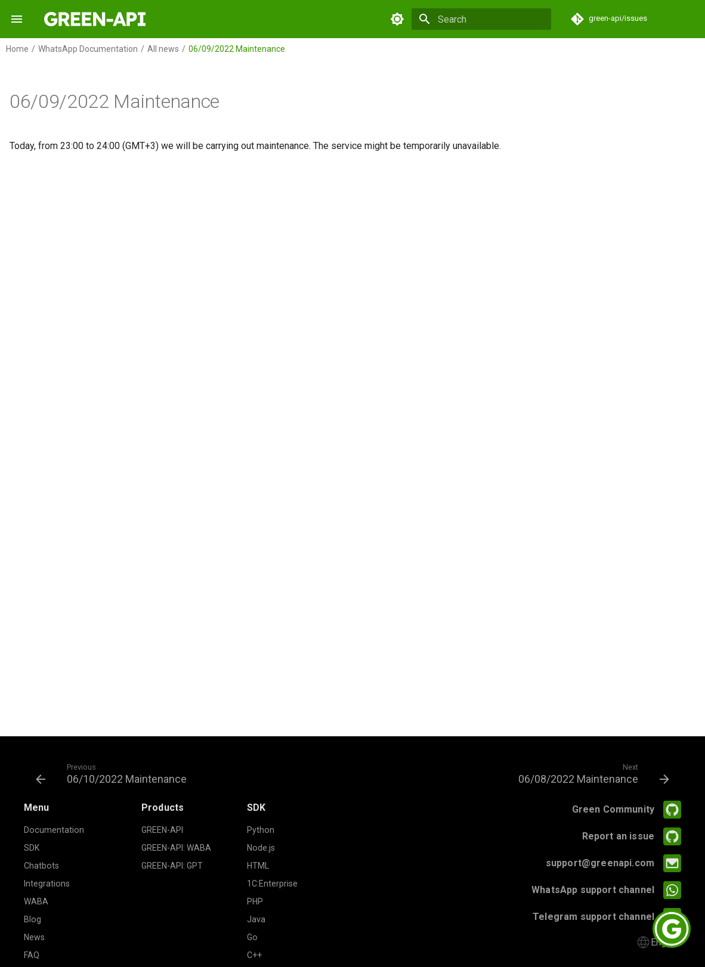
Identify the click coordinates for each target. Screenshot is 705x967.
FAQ (31, 955)
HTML (258, 865)
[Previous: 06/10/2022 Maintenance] (114, 773)
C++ (254, 955)
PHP (255, 901)
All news (163, 49)
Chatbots (41, 865)
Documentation (54, 830)
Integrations (47, 883)
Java (256, 919)
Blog (32, 919)
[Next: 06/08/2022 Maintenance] (591, 773)
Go (252, 937)
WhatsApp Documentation (88, 49)
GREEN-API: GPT (172, 865)
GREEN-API (162, 830)
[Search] (481, 19)
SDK (31, 848)
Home (17, 49)
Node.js (261, 848)
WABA (36, 901)
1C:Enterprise (272, 883)
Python (260, 830)
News (34, 937)
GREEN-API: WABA (176, 848)
